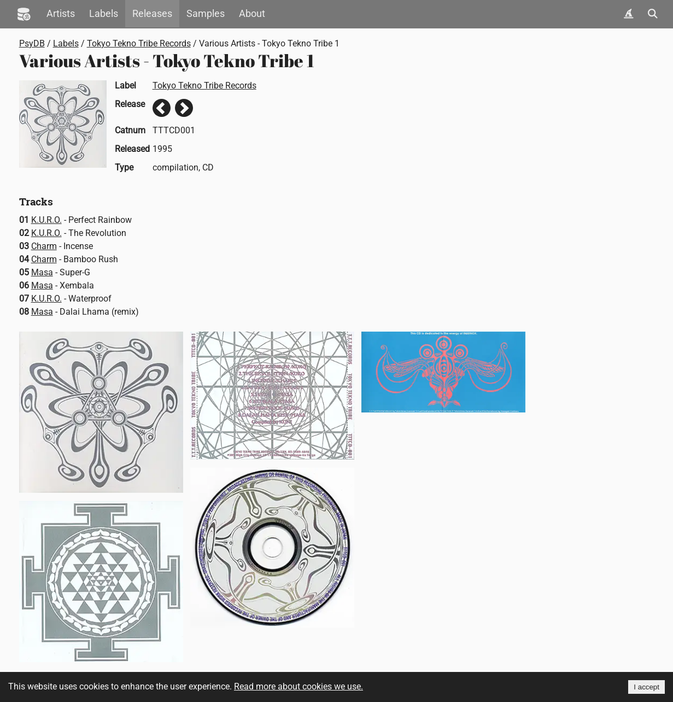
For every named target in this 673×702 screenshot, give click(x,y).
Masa (42, 272)
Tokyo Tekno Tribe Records (139, 43)
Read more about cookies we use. (298, 686)
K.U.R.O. (46, 220)
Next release (184, 108)
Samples (205, 13)
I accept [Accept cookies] (646, 687)
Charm (44, 246)
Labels (103, 13)
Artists (60, 13)
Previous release (162, 108)
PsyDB (32, 43)
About (252, 13)
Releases (152, 13)
